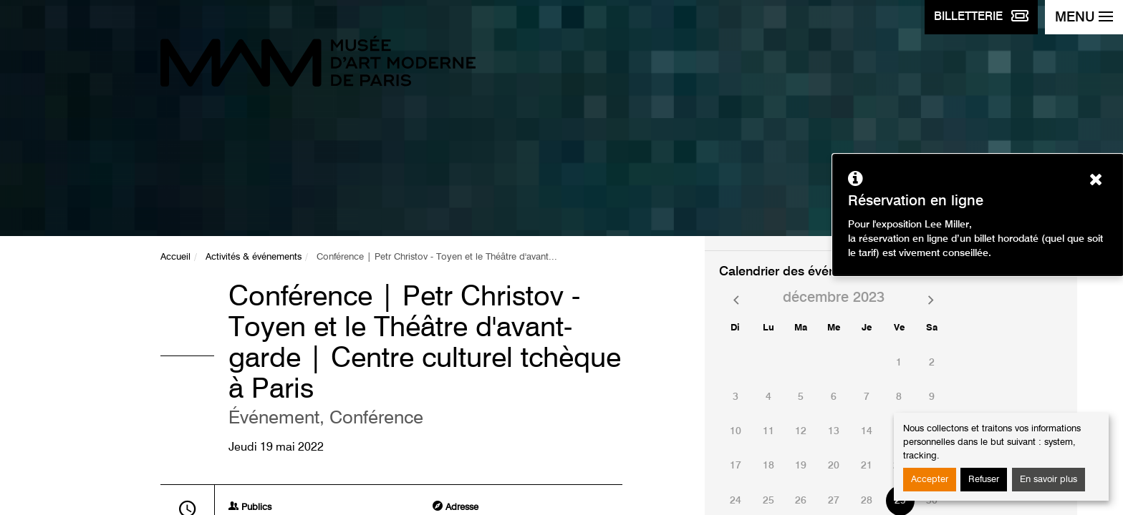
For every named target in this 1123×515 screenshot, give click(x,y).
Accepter (929, 479)
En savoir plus (1048, 479)
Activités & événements (254, 257)
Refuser (983, 479)
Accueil (175, 257)
